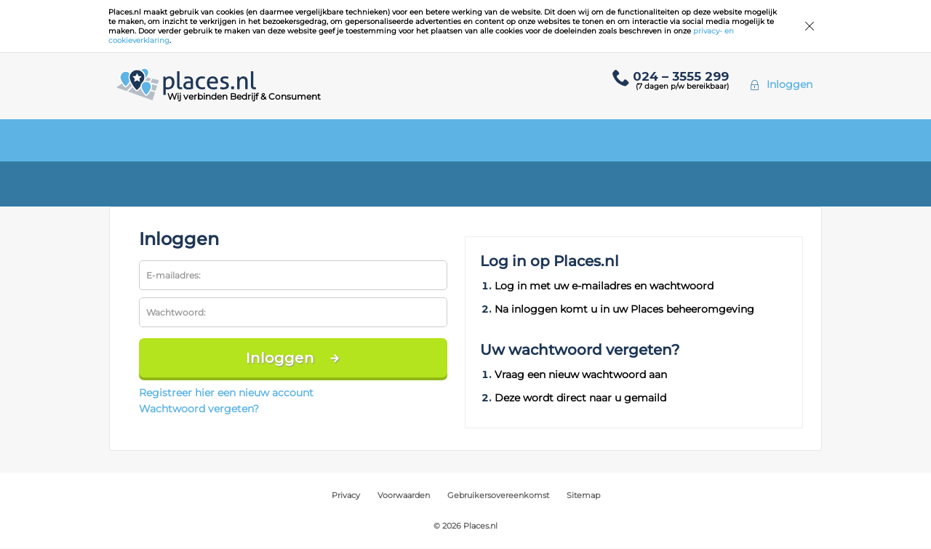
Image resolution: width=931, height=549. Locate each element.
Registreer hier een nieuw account (226, 392)
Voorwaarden (403, 495)
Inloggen (789, 84)
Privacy (346, 495)
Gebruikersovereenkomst (498, 495)
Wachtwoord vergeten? (199, 408)
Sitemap (583, 495)
